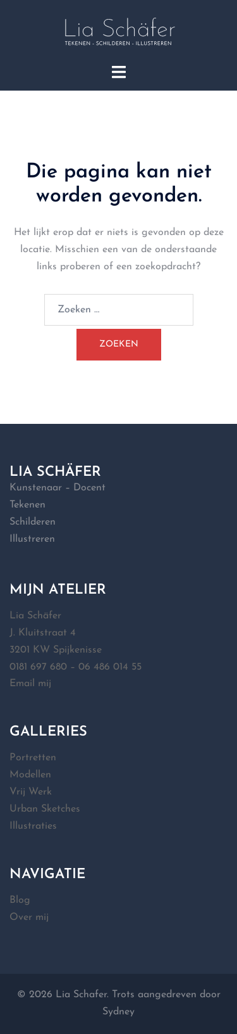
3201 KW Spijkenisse (55, 650)
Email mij (30, 684)
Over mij (29, 917)
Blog (19, 900)
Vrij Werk (30, 792)
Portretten (32, 758)
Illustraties (33, 826)
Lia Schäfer (35, 616)
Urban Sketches (44, 809)
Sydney (118, 1012)
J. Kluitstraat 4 (42, 633)
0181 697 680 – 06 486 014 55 (75, 667)
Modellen (30, 775)
